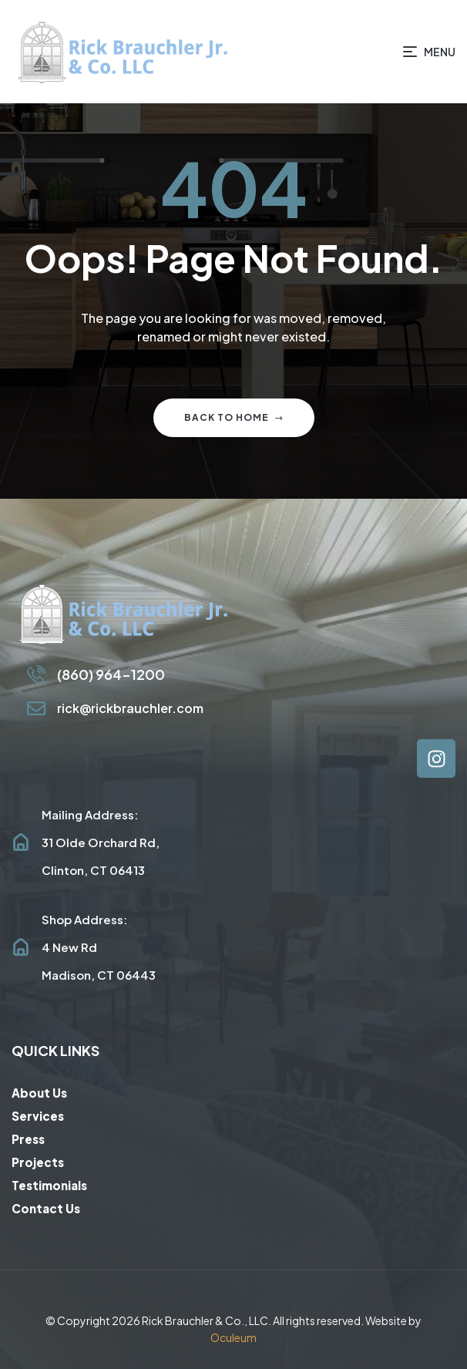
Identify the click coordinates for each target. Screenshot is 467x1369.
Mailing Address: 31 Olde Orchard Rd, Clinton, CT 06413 (101, 842)
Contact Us (46, 1208)
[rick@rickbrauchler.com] (36, 708)
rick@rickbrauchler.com (130, 708)
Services (38, 1115)
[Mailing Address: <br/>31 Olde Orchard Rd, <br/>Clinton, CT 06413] (21, 842)
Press (28, 1139)
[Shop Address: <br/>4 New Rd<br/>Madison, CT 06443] (21, 947)
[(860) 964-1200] (36, 674)
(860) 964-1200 (111, 674)
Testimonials (49, 1185)
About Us (39, 1092)
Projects (38, 1162)
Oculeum (233, 1337)
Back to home (234, 417)
